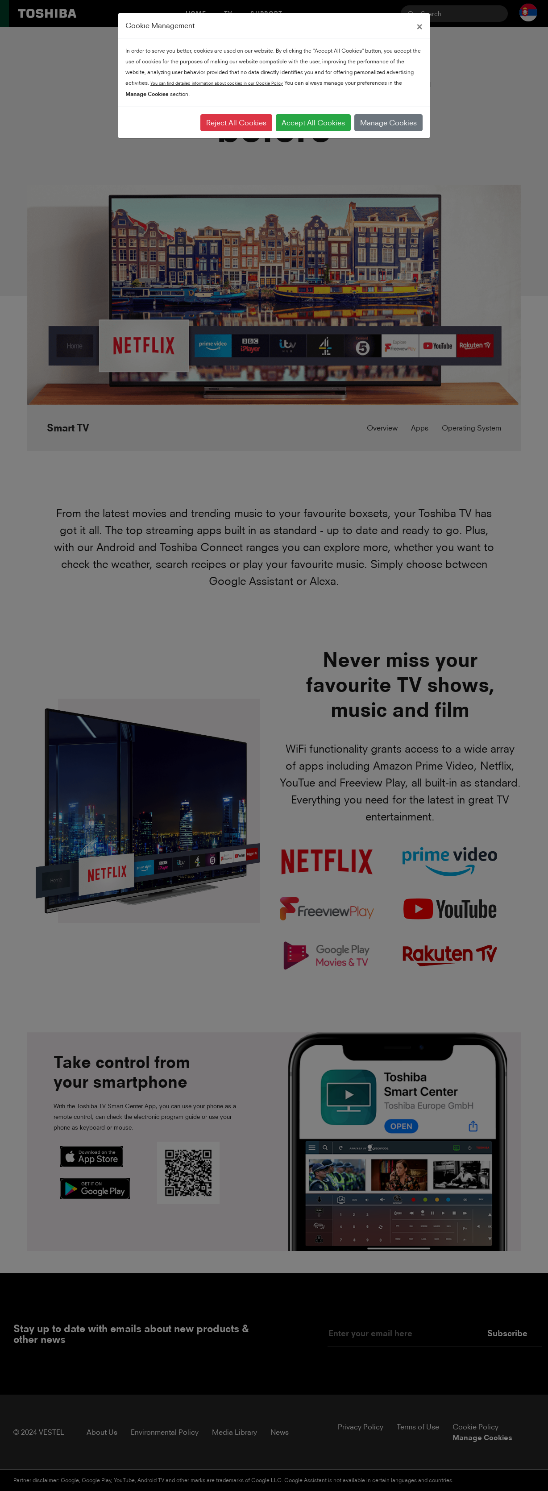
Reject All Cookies (236, 122)
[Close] (419, 25)
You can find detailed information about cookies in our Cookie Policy (216, 83)
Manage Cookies (388, 122)
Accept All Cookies (313, 122)
